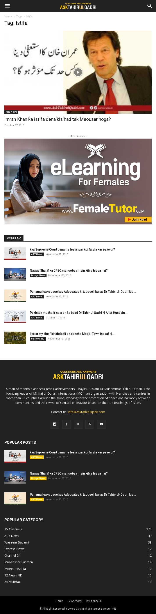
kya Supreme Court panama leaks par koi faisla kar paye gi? (72, 249)
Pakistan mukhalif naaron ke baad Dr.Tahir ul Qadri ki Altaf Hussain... (78, 312)
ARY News (11, 111)
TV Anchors (74, 601)
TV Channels (93, 601)
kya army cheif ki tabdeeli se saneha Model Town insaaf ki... (72, 334)
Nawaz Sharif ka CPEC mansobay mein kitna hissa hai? (69, 270)
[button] (7, 6)
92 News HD (38, 338)
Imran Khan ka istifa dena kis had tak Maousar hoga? (57, 119)
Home (8, 16)
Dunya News (38, 275)
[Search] (150, 6)
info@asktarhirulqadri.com (86, 412)
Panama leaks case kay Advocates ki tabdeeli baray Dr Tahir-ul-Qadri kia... (83, 291)
